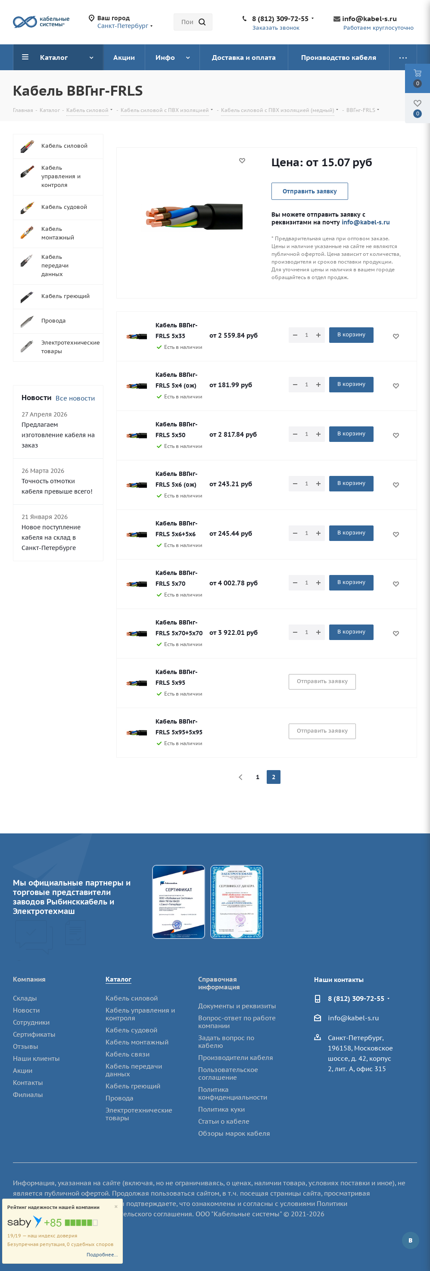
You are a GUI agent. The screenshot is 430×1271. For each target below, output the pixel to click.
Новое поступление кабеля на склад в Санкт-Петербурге (51, 537)
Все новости (75, 398)
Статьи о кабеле (223, 1121)
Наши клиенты (36, 1058)
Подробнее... (102, 1255)
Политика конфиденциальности (232, 1093)
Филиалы (28, 1095)
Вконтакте (410, 1240)
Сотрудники (31, 1022)
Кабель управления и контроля (140, 1014)
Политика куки (221, 1109)
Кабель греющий (133, 1086)
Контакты (28, 1082)
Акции (22, 1070)
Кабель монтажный (137, 1042)
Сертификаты (34, 1034)
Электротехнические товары (139, 1114)
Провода (120, 1098)
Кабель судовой (131, 1030)
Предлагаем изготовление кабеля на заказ (58, 435)
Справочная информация (219, 983)
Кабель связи (128, 1054)
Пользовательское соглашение (228, 1073)
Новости (26, 1010)
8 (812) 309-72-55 (280, 18)
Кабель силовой (132, 998)
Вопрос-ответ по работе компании (237, 1022)
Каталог (118, 979)
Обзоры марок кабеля (234, 1133)
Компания (29, 979)
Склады (25, 998)
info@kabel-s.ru (369, 18)
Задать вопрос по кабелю (226, 1042)
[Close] (116, 1207)
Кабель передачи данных (134, 1070)
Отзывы (25, 1046)
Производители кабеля (235, 1057)
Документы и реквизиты (237, 1006)
